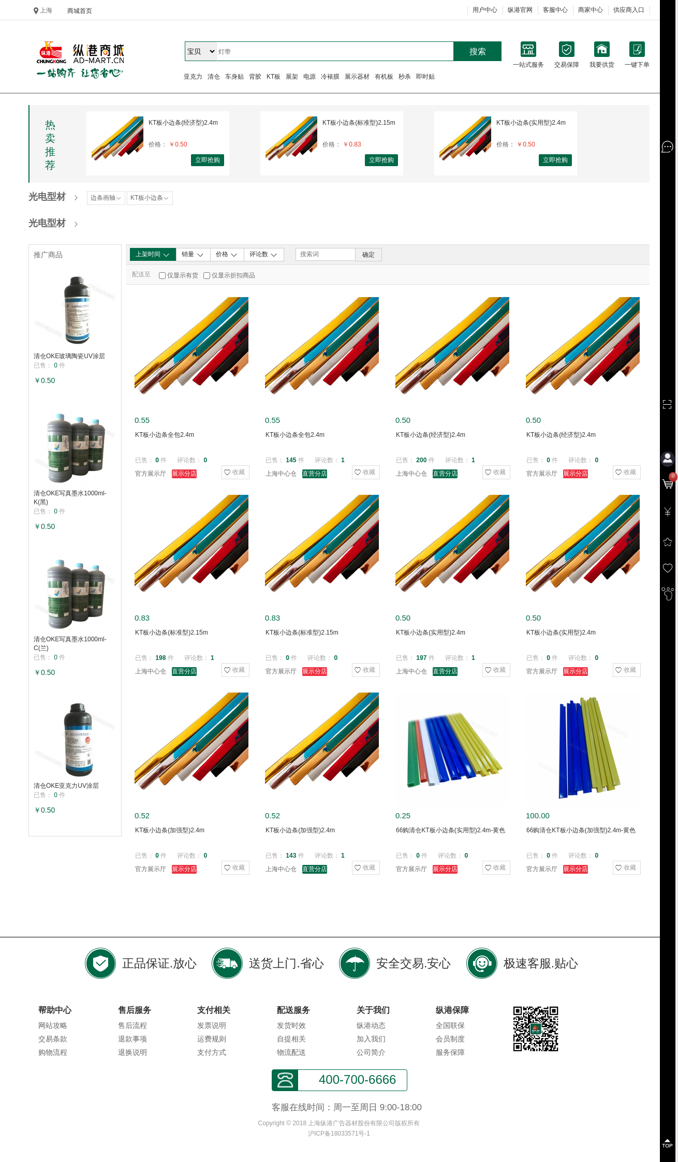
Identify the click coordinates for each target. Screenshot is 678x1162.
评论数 (263, 254)
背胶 (255, 76)
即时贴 (425, 76)
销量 (193, 254)
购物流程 (52, 1052)
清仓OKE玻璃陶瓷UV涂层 (69, 356)
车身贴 (234, 76)
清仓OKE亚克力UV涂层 (66, 785)
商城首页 (79, 10)
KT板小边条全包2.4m (164, 434)
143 (291, 855)
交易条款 (52, 1039)
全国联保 (450, 1025)
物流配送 (291, 1052)
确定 (368, 254)
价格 (227, 254)
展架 (292, 76)
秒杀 (405, 76)
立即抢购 (207, 160)
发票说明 (211, 1025)
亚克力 (193, 76)
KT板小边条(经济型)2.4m (183, 122)
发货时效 (291, 1025)
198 (160, 657)
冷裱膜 (330, 76)
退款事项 (132, 1039)
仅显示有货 (182, 275)
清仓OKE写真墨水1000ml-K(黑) (70, 498)
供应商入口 (628, 9)
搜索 (477, 51)
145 (291, 460)
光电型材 (47, 197)
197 (421, 657)
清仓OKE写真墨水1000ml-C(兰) (70, 644)
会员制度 (450, 1039)
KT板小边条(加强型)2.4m (169, 830)
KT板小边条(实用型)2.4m (531, 122)
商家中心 (590, 9)
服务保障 (450, 1052)
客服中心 (555, 9)
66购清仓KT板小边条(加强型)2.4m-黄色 (581, 830)
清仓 (214, 76)
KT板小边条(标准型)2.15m (358, 122)
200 (421, 460)
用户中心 (485, 9)
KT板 (274, 76)
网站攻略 (52, 1025)
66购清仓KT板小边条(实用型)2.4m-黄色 (450, 830)
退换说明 (132, 1052)
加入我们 (371, 1039)
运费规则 (211, 1039)
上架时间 (153, 254)
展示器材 (357, 76)
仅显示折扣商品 (233, 275)
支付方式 (211, 1052)
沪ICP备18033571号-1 (339, 1133)
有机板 (384, 76)
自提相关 (291, 1039)
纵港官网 (520, 9)
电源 (309, 76)
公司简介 (371, 1052)
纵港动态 (371, 1025)
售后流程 (132, 1025)
